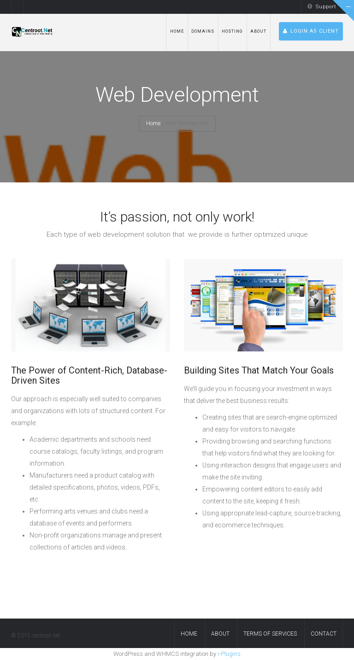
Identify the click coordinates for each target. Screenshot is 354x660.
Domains (202, 31)
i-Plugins (229, 653)
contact (323, 634)
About (258, 31)
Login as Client (311, 31)
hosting (232, 31)
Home (177, 31)
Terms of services (270, 634)
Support (321, 7)
